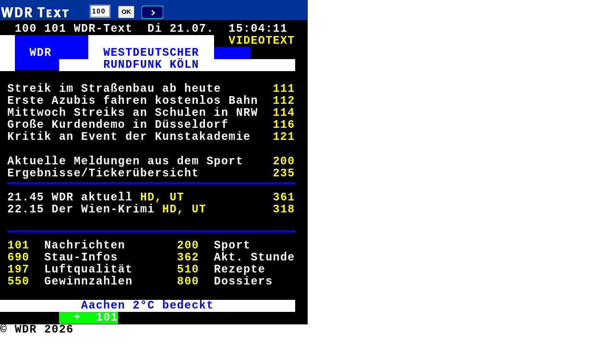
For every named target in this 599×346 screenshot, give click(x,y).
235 (284, 173)
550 (18, 281)
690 (18, 257)
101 (18, 245)
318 (284, 209)
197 (18, 269)
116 (284, 125)
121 (284, 137)
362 (188, 257)
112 (284, 101)
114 (284, 113)
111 (284, 89)
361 (284, 197)
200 (284, 161)
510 (188, 269)
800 (188, 281)
